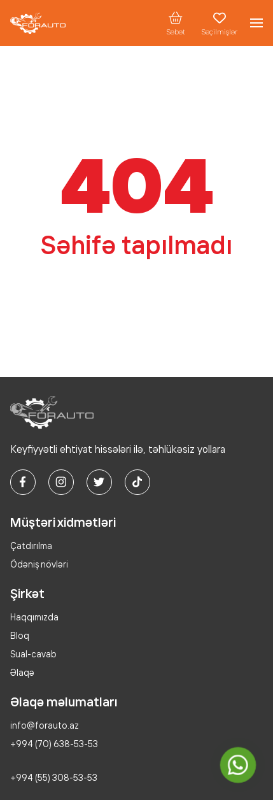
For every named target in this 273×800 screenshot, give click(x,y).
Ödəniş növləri (39, 564)
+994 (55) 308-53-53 (53, 777)
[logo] (38, 23)
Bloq (19, 635)
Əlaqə (22, 672)
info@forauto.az (44, 725)
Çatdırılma (31, 545)
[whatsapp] (238, 764)
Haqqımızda (34, 616)
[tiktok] (137, 482)
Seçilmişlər (219, 23)
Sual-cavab (33, 653)
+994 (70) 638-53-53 (54, 743)
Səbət (175, 23)
